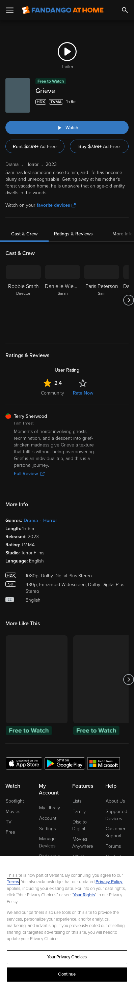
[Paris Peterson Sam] (101, 300)
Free (10, 832)
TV (8, 822)
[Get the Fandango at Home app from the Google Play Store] (64, 763)
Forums (113, 846)
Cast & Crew (24, 234)
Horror (50, 520)
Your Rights (84, 895)
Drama (31, 520)
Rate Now (83, 393)
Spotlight (15, 801)
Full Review (29, 473)
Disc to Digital (79, 825)
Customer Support (115, 832)
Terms (13, 882)
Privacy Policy (109, 882)
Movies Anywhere (82, 842)
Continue (67, 974)
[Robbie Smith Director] (23, 300)
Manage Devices (47, 842)
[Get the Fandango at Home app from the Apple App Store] (24, 763)
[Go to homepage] (62, 10)
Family (79, 811)
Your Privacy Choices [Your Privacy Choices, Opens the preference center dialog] (67, 957)
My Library (49, 808)
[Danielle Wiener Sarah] (62, 300)
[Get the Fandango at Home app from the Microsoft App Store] (103, 763)
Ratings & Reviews (73, 234)
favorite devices (56, 205)
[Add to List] (124, 102)
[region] (67, 920)
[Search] (124, 10)
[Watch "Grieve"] (67, 127)
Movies (13, 811)
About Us (115, 801)
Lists (77, 801)
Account (47, 818)
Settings (47, 829)
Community (52, 393)
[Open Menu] (10, 10)
